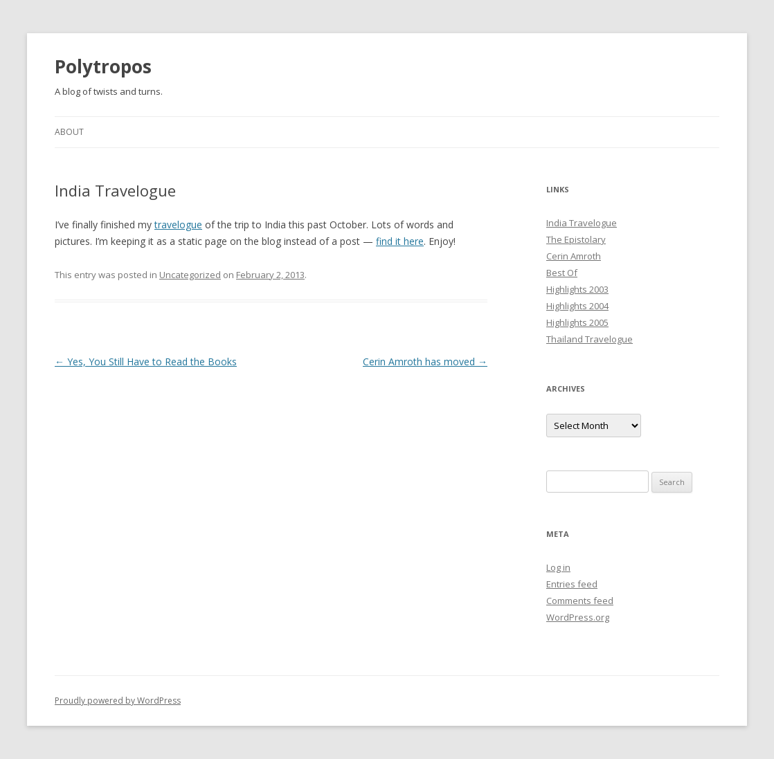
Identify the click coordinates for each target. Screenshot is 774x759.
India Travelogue (581, 223)
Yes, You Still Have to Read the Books (146, 361)
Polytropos (103, 66)
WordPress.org (577, 617)
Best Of (561, 272)
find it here (400, 241)
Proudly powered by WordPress (118, 700)
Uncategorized (190, 274)
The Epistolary (576, 239)
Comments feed (579, 600)
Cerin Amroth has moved (425, 361)
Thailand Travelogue (589, 339)
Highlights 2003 (577, 289)
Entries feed (571, 584)
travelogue (178, 224)
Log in (558, 567)
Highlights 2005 (577, 322)
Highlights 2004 (577, 306)
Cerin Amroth (573, 256)
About (69, 132)
